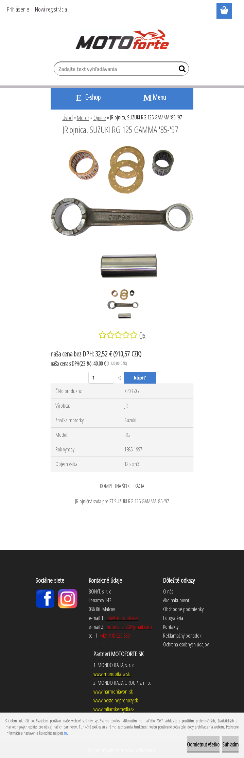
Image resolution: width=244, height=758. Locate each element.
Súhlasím (230, 744)
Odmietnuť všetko (203, 744)
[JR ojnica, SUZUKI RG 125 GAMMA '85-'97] (122, 148)
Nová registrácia (51, 9)
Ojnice (99, 118)
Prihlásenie (18, 9)
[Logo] (122, 39)
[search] (181, 70)
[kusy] (101, 378)
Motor (83, 118)
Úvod (68, 118)
